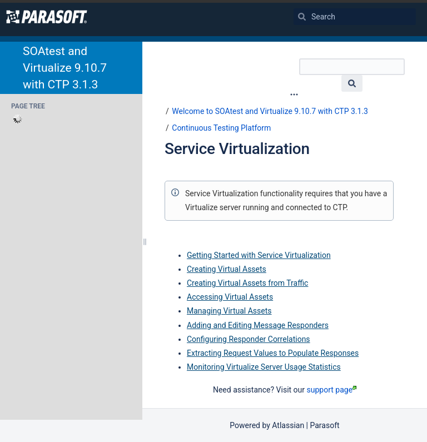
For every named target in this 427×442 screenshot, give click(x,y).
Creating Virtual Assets (226, 269)
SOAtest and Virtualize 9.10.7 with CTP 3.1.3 (65, 67)
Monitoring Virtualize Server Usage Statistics (264, 366)
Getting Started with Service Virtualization (259, 255)
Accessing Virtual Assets (230, 296)
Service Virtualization (237, 149)
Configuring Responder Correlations (248, 339)
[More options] (294, 94)
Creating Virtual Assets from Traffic (247, 283)
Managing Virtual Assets (229, 310)
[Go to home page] (46, 17)
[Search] (301, 16)
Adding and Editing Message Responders (258, 325)
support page (332, 389)
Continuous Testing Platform (221, 127)
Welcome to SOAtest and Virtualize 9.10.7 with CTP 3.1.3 (270, 111)
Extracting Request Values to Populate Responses (273, 353)
